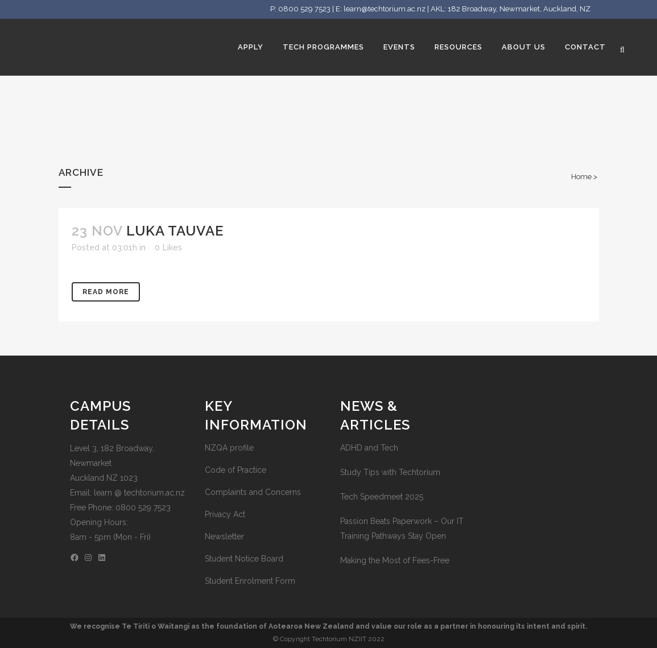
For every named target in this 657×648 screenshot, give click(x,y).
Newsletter (224, 536)
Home (581, 176)
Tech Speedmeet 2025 (381, 496)
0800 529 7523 (304, 9)
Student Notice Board (244, 558)
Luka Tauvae (175, 230)
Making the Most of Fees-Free (394, 560)
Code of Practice (235, 469)
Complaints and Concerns (253, 492)
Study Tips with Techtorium (390, 472)
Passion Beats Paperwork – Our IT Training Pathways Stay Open (402, 528)
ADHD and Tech (369, 447)
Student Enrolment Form (250, 580)
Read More (105, 292)
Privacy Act (225, 514)
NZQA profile (229, 447)
